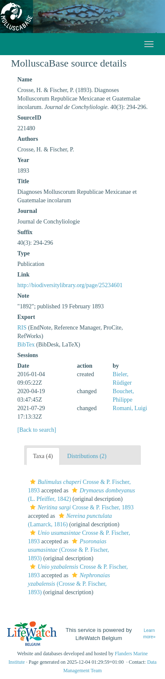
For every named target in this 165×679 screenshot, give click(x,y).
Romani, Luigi (130, 408)
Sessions (27, 355)
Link (23, 274)
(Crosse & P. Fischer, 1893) (68, 550)
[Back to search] (36, 430)
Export (26, 317)
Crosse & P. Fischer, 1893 (81, 507)
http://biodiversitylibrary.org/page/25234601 (70, 285)
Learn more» (149, 633)
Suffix (25, 232)
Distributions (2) (87, 456)
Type (23, 253)
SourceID (29, 118)
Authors (27, 139)
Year (23, 160)
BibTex (26, 344)
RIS (22, 327)
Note (23, 296)
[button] (33, 482)
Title (23, 181)
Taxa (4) (43, 456)
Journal (27, 211)
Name (24, 79)
